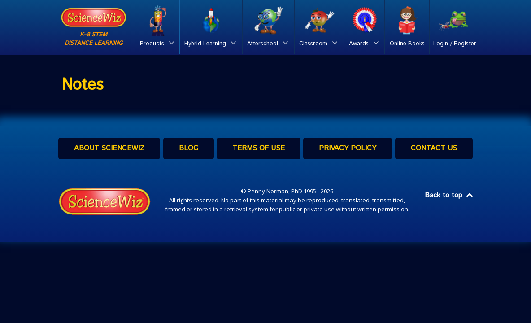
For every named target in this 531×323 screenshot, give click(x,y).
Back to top (449, 195)
